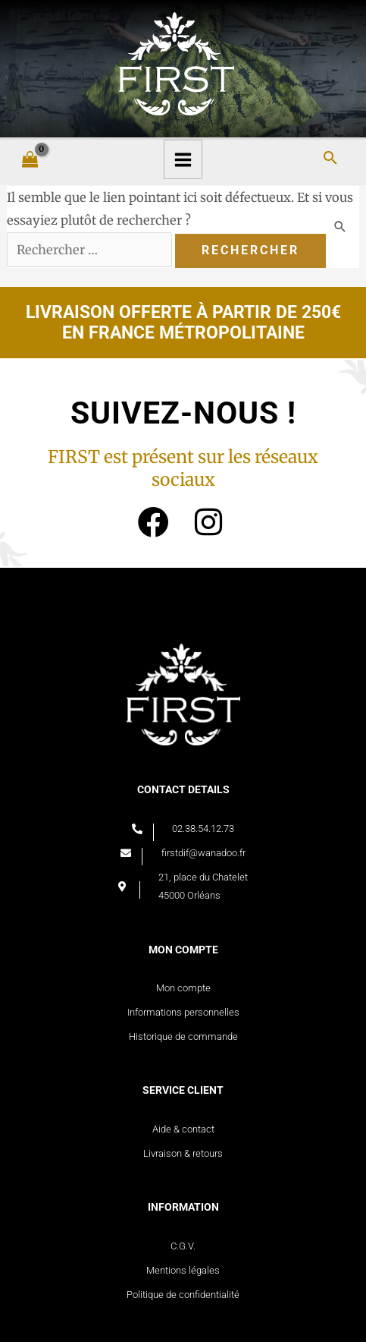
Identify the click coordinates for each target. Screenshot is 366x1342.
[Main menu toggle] (183, 159)
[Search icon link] (330, 159)
